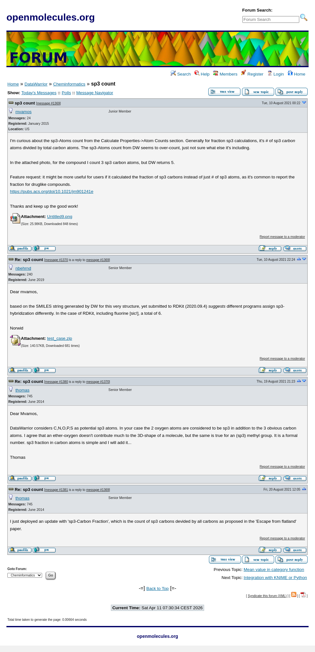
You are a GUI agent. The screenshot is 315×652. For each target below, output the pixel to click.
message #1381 (56, 490)
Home (296, 74)
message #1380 (56, 382)
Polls (66, 92)
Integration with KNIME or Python (275, 577)
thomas (22, 390)
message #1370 (56, 260)
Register (252, 74)
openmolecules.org (50, 17)
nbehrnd (23, 268)
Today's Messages (38, 92)
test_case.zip (59, 338)
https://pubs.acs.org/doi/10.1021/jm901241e (51, 191)
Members (225, 74)
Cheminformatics (69, 84)
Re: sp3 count (29, 259)
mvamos (23, 111)
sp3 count (25, 103)
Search (181, 74)
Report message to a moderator (282, 237)
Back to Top (157, 588)
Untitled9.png (59, 216)
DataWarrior (35, 84)
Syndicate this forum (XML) (267, 596)
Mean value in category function (274, 569)
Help (202, 74)
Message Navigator (94, 92)
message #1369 (48, 103)
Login (275, 74)
